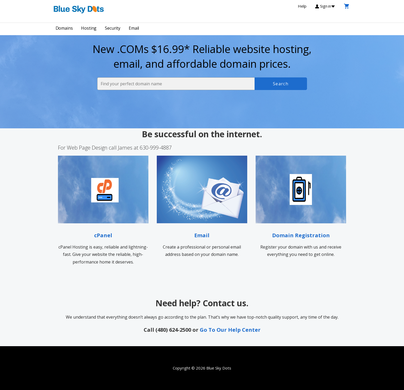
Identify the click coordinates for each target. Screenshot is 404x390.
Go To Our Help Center (230, 329)
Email (134, 28)
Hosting (88, 28)
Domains (64, 28)
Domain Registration (301, 235)
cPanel (103, 235)
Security (112, 28)
